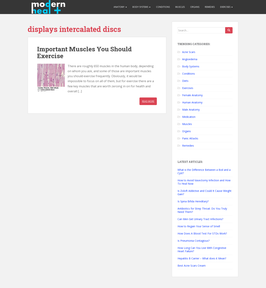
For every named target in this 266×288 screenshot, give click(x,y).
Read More (148, 101)
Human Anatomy (192, 102)
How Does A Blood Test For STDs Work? (202, 233)
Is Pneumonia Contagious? (193, 240)
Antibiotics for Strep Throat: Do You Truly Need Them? (202, 210)
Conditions (163, 6)
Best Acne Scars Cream (192, 265)
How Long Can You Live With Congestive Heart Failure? (202, 249)
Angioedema (189, 59)
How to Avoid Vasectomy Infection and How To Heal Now (204, 182)
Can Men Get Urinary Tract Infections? (200, 219)
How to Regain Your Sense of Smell (199, 226)
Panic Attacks (190, 138)
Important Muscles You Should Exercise (84, 52)
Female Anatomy (192, 95)
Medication (188, 117)
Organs (194, 6)
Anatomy (120, 6)
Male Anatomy (191, 109)
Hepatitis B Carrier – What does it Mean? (202, 258)
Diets (185, 81)
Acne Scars (188, 52)
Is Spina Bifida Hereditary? (193, 201)
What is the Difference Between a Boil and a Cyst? (204, 171)
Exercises (226, 6)
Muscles (180, 6)
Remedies (210, 6)
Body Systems (141, 6)
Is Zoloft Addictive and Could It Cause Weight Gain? (204, 192)
